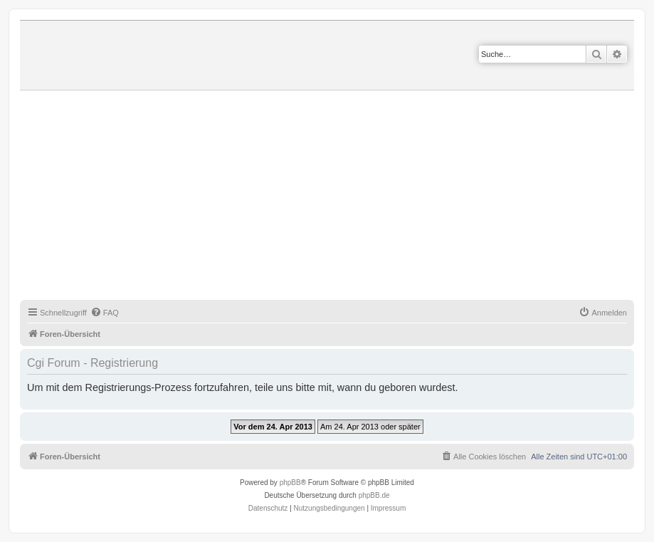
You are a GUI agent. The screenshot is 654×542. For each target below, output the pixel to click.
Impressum (388, 508)
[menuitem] (104, 312)
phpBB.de (374, 495)
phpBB (290, 482)
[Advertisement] (337, 197)
